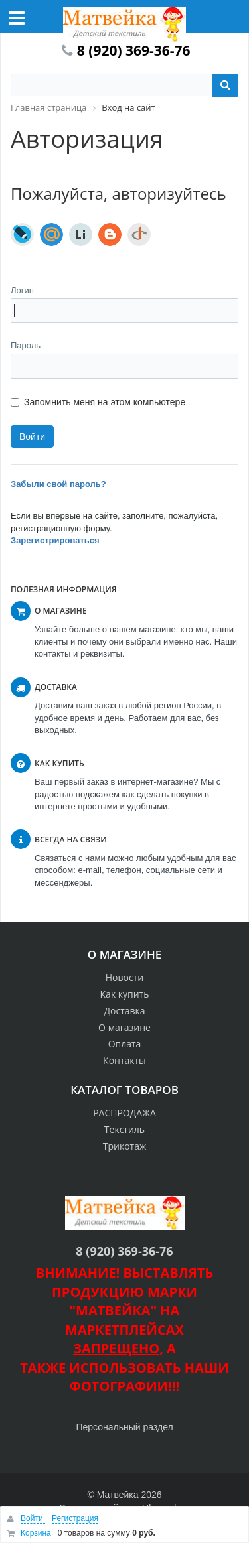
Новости (124, 977)
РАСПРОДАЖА (124, 1113)
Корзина (36, 1533)
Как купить (124, 994)
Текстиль (124, 1129)
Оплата (124, 1044)
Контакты (124, 1060)
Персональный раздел (124, 1427)
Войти (33, 1518)
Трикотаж (125, 1146)
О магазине (124, 1027)
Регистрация (75, 1518)
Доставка (124, 1010)
